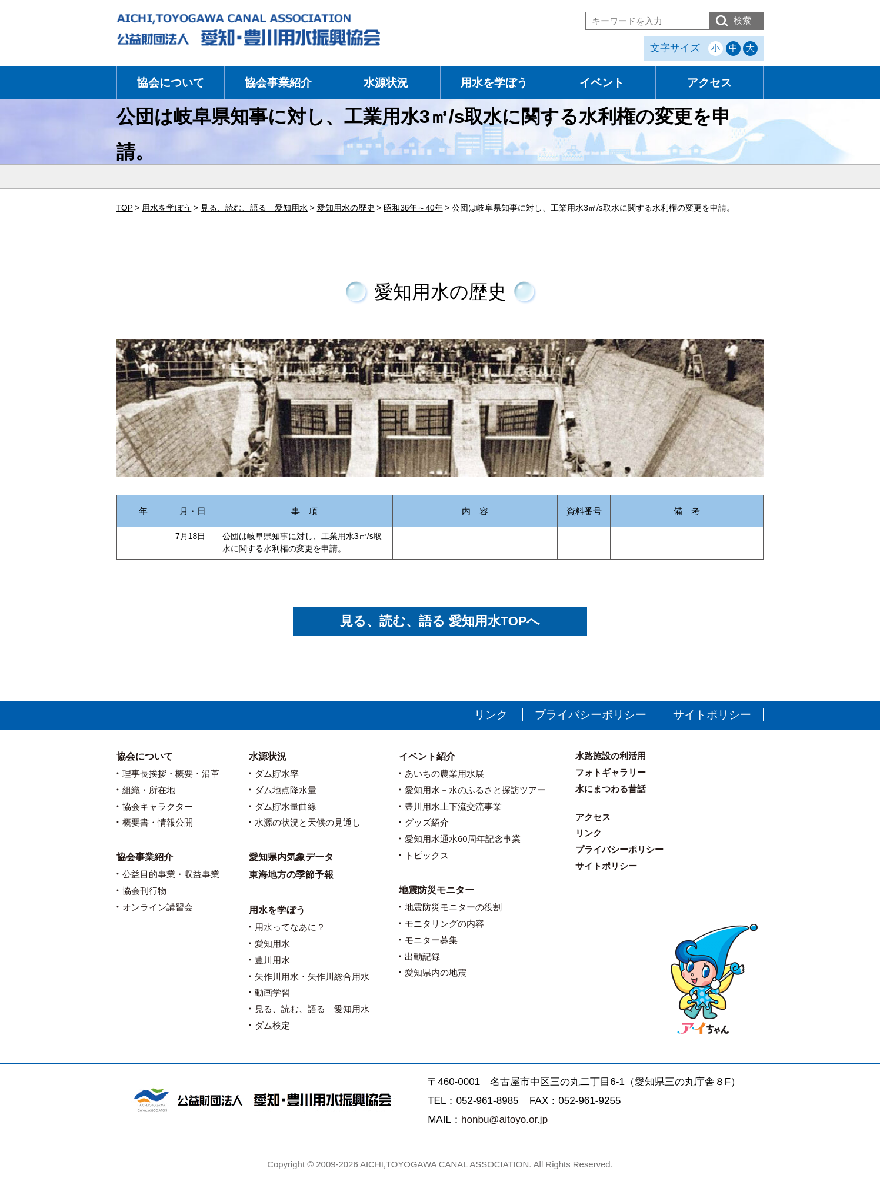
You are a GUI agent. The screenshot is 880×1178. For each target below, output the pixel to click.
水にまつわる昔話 (610, 789)
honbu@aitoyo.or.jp (504, 1119)
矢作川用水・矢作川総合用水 (312, 976)
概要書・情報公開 (157, 822)
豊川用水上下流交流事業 (453, 806)
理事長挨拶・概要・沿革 (170, 773)
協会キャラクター (157, 806)
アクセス (709, 82)
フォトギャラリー (610, 772)
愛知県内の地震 (435, 972)
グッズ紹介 (427, 822)
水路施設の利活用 (610, 756)
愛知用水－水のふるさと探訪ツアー (475, 790)
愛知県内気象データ (291, 857)
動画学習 (272, 992)
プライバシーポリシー (590, 714)
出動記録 (422, 956)
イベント (601, 82)
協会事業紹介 (278, 82)
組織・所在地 (148, 790)
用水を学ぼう (494, 82)
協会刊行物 (144, 891)
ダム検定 (272, 1025)
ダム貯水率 (277, 773)
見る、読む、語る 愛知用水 (312, 1009)
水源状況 (386, 82)
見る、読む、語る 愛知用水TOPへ (440, 621)
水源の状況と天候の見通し (308, 822)
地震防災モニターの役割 (453, 907)
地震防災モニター (436, 890)
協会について (170, 82)
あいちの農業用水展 (444, 773)
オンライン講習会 (157, 907)
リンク (491, 714)
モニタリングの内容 (444, 924)
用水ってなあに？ (290, 927)
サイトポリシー (712, 714)
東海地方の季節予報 (291, 875)
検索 (742, 20)
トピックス (427, 855)
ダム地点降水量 (285, 790)
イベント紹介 (427, 756)
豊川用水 (272, 960)
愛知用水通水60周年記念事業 (463, 839)
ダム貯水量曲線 (285, 806)
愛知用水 (272, 944)
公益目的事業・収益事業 (170, 874)
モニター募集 (431, 940)
